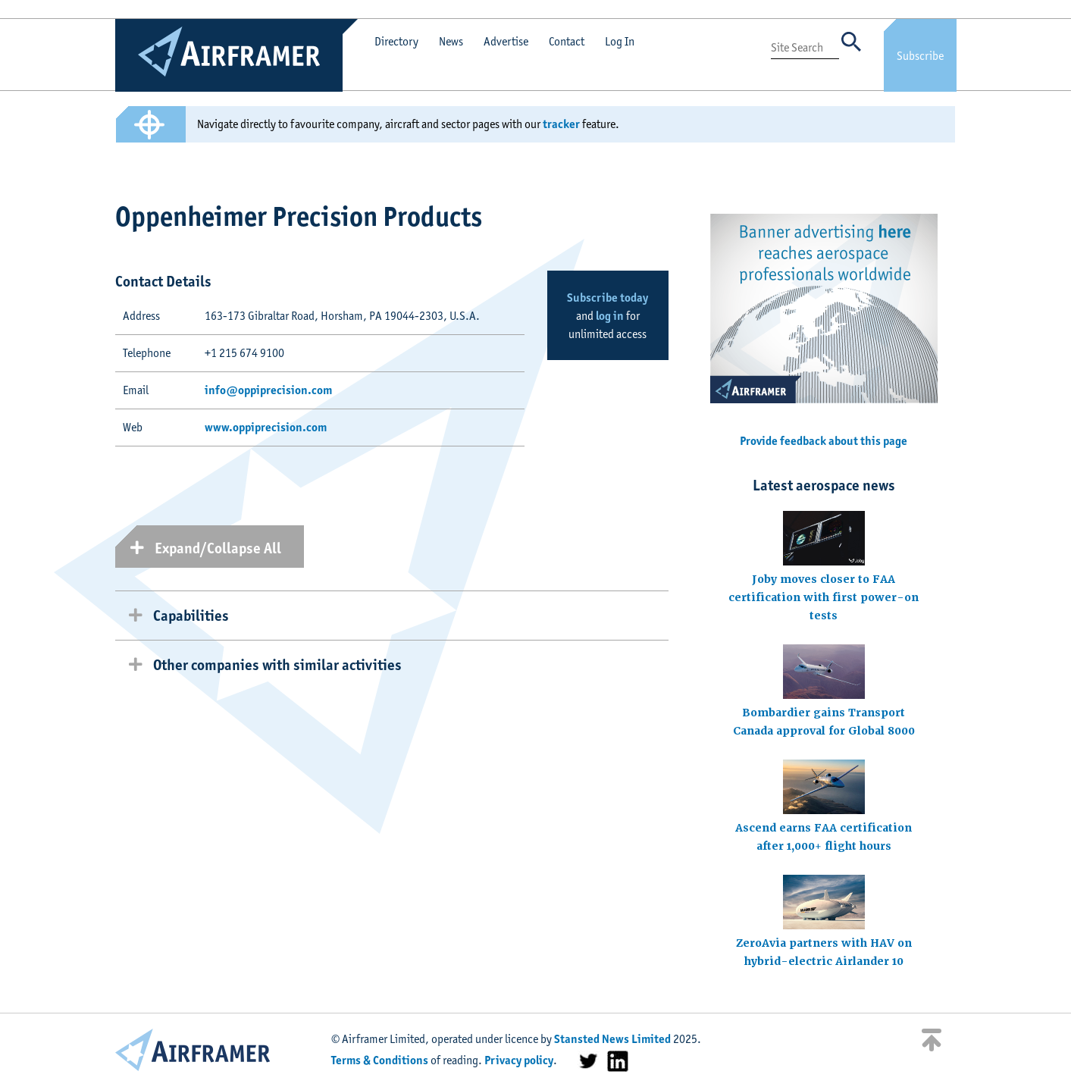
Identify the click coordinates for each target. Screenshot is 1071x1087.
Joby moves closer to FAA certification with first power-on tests (823, 597)
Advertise (506, 41)
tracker (561, 124)
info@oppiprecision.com (268, 390)
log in (610, 316)
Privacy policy (518, 1060)
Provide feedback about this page (823, 441)
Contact (566, 41)
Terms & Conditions (379, 1060)
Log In (619, 41)
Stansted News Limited (612, 1039)
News (451, 41)
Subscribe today (607, 297)
